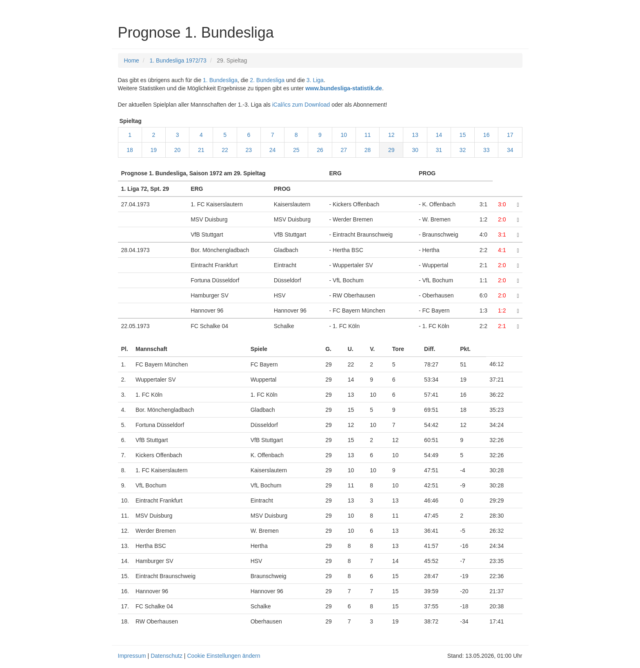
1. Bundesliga (220, 80)
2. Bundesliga (267, 80)
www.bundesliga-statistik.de (343, 88)
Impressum (132, 655)
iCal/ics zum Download (301, 104)
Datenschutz (166, 655)
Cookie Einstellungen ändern (223, 655)
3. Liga (315, 80)
